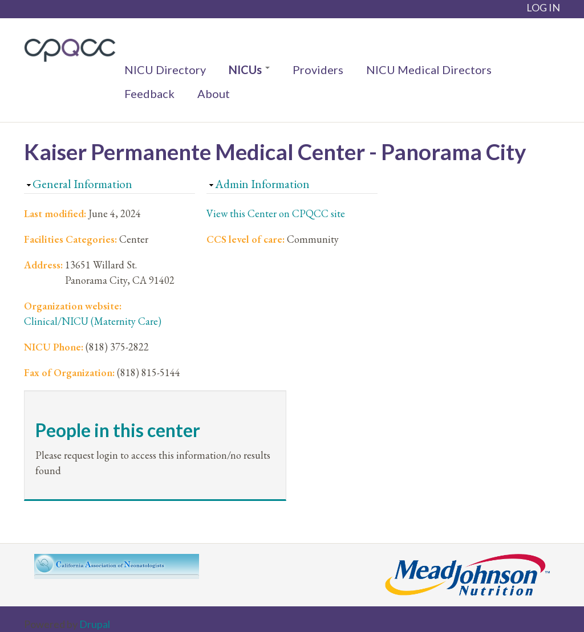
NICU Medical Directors (429, 69)
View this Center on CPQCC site (275, 213)
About (213, 93)
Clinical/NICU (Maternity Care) (92, 321)
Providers (318, 69)
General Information (82, 183)
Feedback (149, 93)
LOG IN (543, 7)
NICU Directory (165, 69)
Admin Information (262, 183)
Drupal (94, 624)
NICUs (249, 69)
